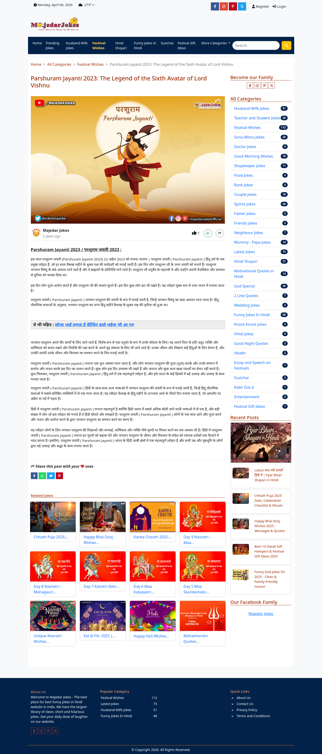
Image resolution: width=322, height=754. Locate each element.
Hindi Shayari (121, 45)
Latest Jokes (244, 251)
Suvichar (167, 43)
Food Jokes (243, 175)
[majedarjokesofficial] (215, 6)
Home (37, 43)
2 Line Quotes (246, 295)
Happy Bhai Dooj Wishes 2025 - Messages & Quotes (270, 526)
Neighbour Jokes (248, 232)
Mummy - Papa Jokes (252, 242)
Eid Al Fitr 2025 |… (100, 635)
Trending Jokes (52, 45)
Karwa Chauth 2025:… (153, 537)
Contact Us (245, 704)
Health (240, 353)
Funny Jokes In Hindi (145, 45)
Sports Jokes (245, 204)
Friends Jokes (245, 223)
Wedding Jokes (247, 305)
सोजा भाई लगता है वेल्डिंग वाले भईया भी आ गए (94, 324)
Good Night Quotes (251, 343)
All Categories (59, 64)
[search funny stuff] (286, 45)
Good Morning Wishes (253, 156)
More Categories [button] (214, 43)
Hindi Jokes (244, 333)
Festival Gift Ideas (186, 45)
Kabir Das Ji (244, 387)
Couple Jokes (245, 194)
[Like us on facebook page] (250, 85)
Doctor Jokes (245, 146)
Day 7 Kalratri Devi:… (102, 586)
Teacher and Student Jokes (257, 118)
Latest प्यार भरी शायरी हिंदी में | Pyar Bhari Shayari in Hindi (269, 475)
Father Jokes (245, 213)
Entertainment (247, 396)
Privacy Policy (247, 710)
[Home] (56, 24)
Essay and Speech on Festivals (252, 365)
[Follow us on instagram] (257, 85)
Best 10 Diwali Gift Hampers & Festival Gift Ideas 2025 (269, 551)
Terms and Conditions (253, 716)
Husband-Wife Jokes (77, 45)
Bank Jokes (243, 184)
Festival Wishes (99, 45)
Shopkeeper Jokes (249, 165)
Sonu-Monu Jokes (249, 137)
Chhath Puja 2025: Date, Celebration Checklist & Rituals (269, 500)
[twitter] (51, 475)
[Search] (256, 45)
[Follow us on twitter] (272, 85)
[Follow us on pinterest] (264, 85)
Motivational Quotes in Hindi (254, 273)
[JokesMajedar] (242, 6)
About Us (244, 697)
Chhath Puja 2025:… (51, 537)
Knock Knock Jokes (250, 324)
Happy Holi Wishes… (151, 636)
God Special (244, 286)
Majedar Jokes (56, 230)
